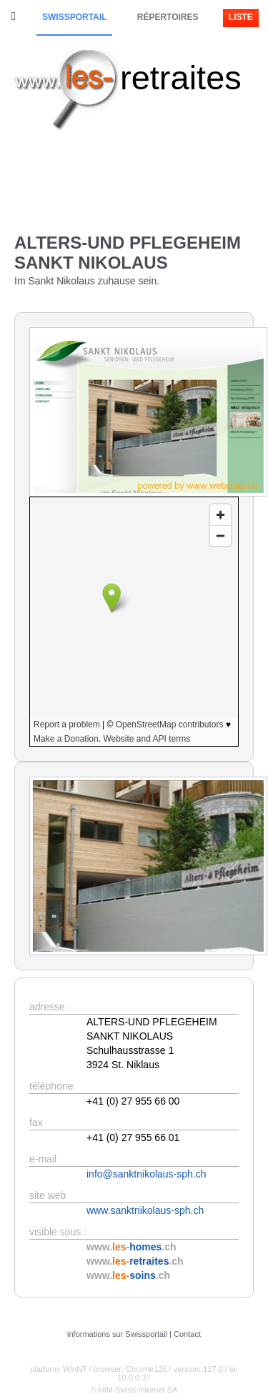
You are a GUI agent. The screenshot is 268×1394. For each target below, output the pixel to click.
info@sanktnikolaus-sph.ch (146, 1174)
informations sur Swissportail (117, 1334)
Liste (241, 17)
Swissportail (74, 17)
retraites (181, 77)
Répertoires (168, 17)
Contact (187, 1334)
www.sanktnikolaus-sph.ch (145, 1210)
